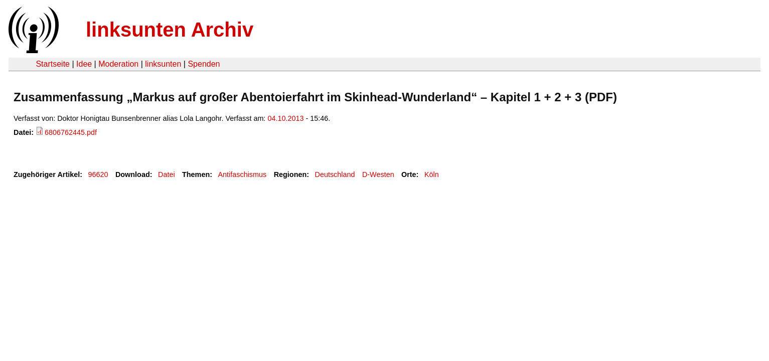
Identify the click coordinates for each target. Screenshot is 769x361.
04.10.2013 (285, 118)
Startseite (53, 64)
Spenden (204, 64)
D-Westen (378, 174)
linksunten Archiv (169, 30)
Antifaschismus (242, 174)
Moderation (118, 64)
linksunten (163, 64)
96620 (98, 174)
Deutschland (335, 174)
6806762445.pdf (71, 132)
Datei (166, 174)
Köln (431, 174)
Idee (84, 64)
